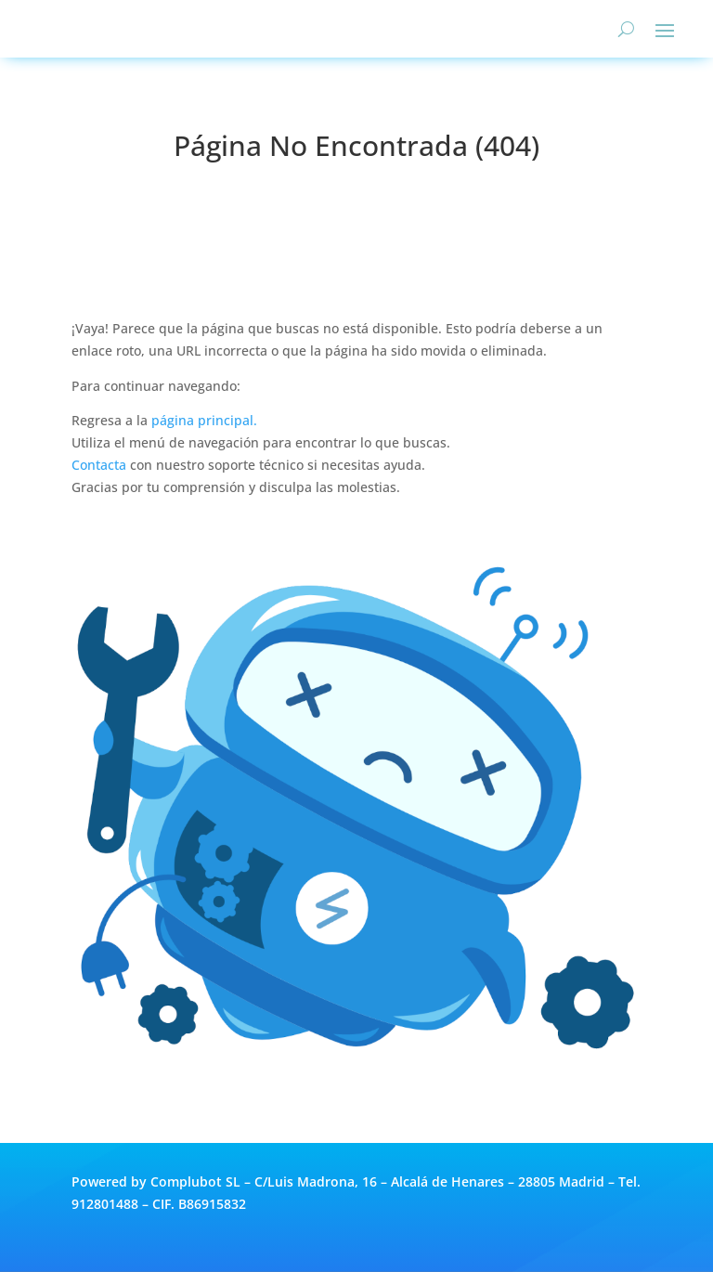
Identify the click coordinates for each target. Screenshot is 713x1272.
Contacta (98, 465)
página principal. (204, 420)
